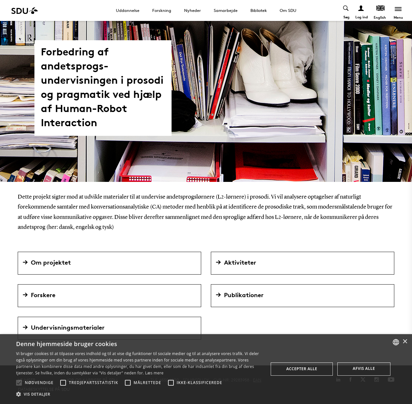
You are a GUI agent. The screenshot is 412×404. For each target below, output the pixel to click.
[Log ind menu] (361, 10)
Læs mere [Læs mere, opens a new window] (154, 373)
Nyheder (192, 10)
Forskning (161, 10)
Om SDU (288, 10)
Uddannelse (127, 10)
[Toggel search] (346, 10)
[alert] (206, 369)
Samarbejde (226, 10)
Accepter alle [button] (301, 368)
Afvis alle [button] (364, 368)
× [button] (404, 341)
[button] (19, 382)
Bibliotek (258, 10)
